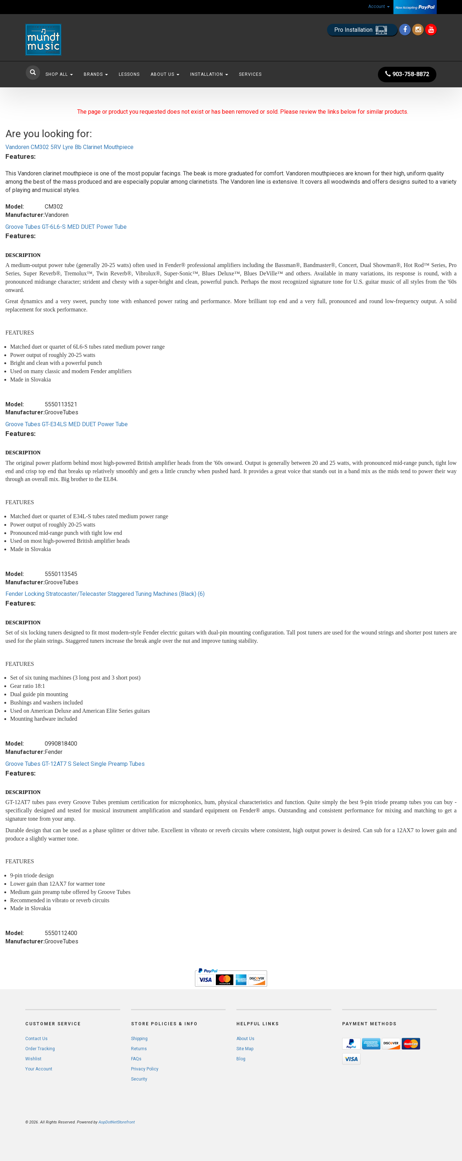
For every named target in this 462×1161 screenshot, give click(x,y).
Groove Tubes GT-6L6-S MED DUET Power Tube (66, 226)
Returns (139, 1048)
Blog (240, 1058)
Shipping (139, 1038)
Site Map (244, 1048)
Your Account (38, 1068)
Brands (96, 74)
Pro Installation (362, 30)
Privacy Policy (144, 1068)
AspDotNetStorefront (117, 1122)
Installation (209, 74)
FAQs (136, 1058)
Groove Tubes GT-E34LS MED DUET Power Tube (66, 424)
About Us (165, 74)
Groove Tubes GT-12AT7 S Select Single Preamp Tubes (75, 763)
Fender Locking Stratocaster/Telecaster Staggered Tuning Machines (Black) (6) (105, 593)
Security (139, 1079)
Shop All (59, 74)
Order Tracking (40, 1048)
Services (250, 74)
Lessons (129, 74)
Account (379, 6)
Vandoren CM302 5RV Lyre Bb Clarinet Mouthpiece (69, 147)
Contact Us (36, 1038)
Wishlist (33, 1058)
